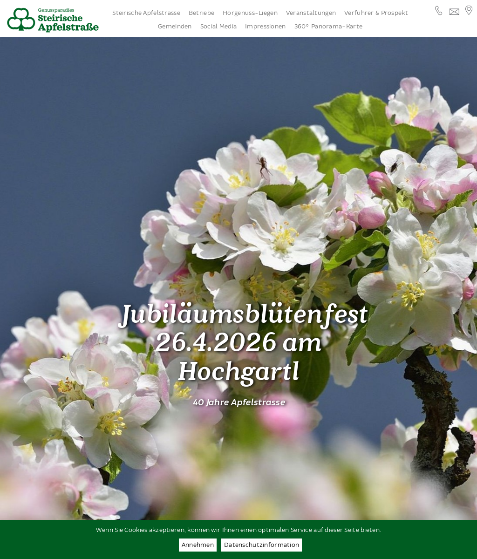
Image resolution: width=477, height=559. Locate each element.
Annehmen (198, 545)
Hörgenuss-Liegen (250, 13)
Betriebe (201, 13)
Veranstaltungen (311, 13)
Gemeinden (175, 26)
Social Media (218, 26)
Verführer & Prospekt (376, 13)
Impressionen (265, 26)
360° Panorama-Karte (328, 26)
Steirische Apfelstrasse (146, 13)
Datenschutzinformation (261, 545)
